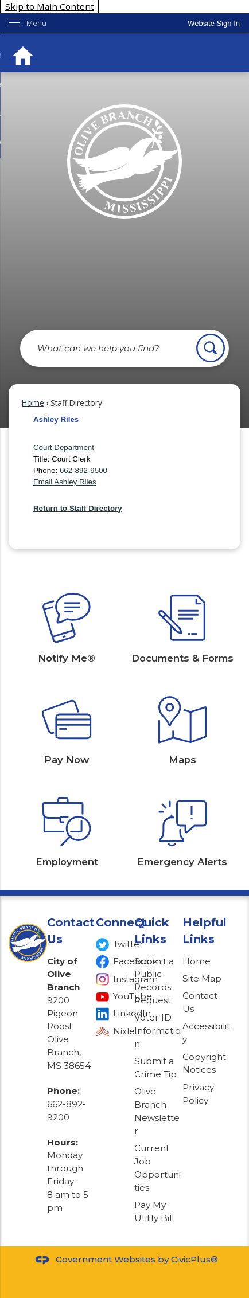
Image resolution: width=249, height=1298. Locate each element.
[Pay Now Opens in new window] (66, 719)
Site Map (201, 978)
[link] (213, 23)
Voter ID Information (157, 1030)
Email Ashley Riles (64, 482)
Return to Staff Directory (77, 508)
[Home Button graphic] (23, 55)
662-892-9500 (83, 470)
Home (33, 402)
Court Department (63, 447)
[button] (210, 348)
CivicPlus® (194, 1259)
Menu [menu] (36, 23)
